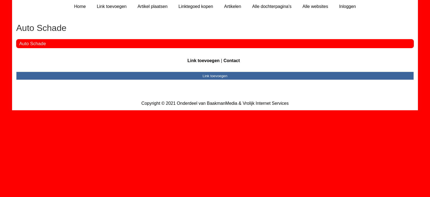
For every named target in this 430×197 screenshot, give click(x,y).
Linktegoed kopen (196, 6)
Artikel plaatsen (152, 6)
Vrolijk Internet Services (265, 103)
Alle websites (315, 6)
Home (80, 6)
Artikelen (232, 6)
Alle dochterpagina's (272, 6)
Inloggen (347, 6)
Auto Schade (32, 43)
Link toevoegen (112, 6)
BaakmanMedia (222, 103)
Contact (232, 60)
